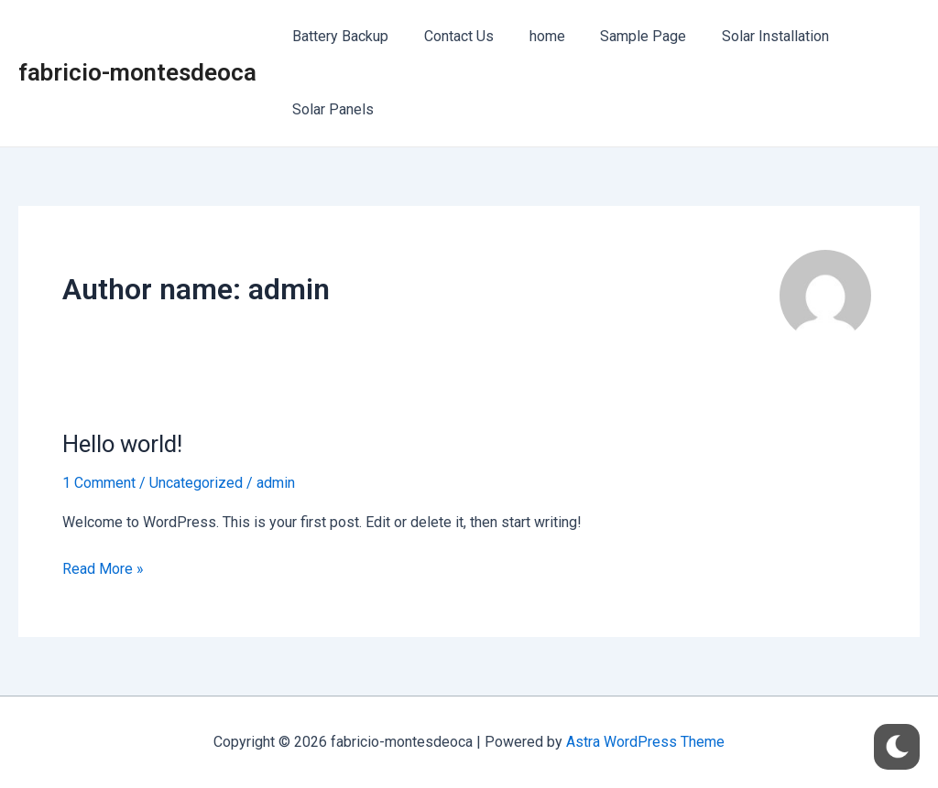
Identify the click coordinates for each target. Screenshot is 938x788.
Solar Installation (748, 36)
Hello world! (123, 444)
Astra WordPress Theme (645, 741)
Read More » (103, 567)
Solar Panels (330, 109)
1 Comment (99, 482)
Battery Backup (337, 36)
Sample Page (622, 36)
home (532, 36)
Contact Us (450, 36)
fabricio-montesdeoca (137, 72)
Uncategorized (196, 482)
